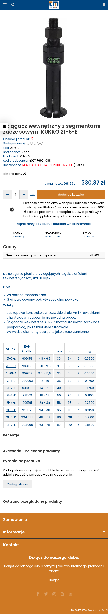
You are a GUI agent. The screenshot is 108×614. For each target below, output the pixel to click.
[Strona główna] (54, 5)
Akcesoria (12, 450)
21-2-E (11, 388)
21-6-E (11, 417)
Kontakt (11, 545)
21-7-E (11, 425)
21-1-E (11, 381)
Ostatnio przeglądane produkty (32, 501)
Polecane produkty (42, 450)
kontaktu (59, 224)
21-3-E (11, 395)
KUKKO (25, 156)
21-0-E (11, 358)
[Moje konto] (104, 5)
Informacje (54, 532)
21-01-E (11, 373)
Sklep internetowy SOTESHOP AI (89, 610)
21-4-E (11, 402)
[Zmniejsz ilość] (23, 194)
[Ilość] (16, 194)
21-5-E (11, 410)
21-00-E (11, 366)
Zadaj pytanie (17, 484)
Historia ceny (14, 173)
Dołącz (54, 580)
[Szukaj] (13, 5)
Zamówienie (54, 519)
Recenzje (11, 435)
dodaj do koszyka (71, 194)
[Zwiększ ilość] (7, 194)
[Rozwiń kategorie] (4, 5)
